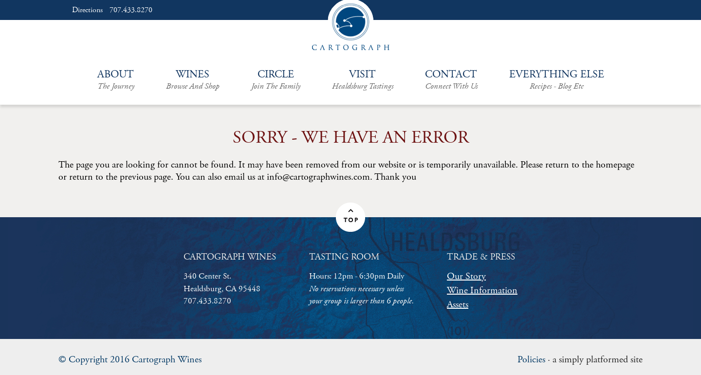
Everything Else (556, 80)
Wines (193, 80)
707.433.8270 (131, 10)
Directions (87, 10)
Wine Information (482, 290)
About (115, 80)
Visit (362, 80)
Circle (275, 80)
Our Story (466, 276)
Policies (531, 360)
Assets (457, 305)
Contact (451, 80)
